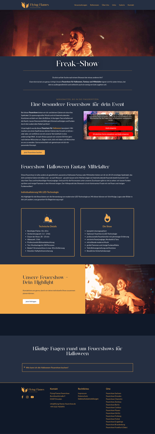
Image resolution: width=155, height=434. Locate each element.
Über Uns (105, 5)
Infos (114, 5)
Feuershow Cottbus (113, 408)
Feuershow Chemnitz (114, 399)
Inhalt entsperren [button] (110, 128)
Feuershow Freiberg (113, 416)
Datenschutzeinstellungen (88, 399)
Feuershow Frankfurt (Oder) (116, 427)
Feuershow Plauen (113, 410)
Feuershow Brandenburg (115, 425)
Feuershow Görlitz (113, 413)
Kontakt (131, 5)
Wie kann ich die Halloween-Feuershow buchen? (47, 367)
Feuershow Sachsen (113, 393)
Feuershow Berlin (113, 405)
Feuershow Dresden (113, 396)
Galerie (122, 5)
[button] (77, 368)
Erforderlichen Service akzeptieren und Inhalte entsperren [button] (111, 134)
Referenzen (94, 5)
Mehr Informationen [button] (111, 123)
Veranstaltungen (80, 5)
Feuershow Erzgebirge (114, 422)
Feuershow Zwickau (113, 402)
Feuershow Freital (113, 419)
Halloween (57, 128)
